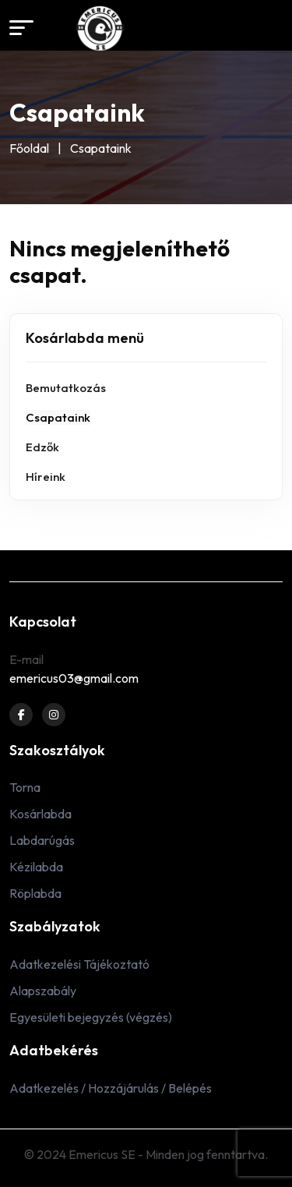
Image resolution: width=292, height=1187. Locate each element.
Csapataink (58, 417)
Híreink (45, 476)
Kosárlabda (40, 813)
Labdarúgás (42, 840)
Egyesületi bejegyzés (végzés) (90, 1017)
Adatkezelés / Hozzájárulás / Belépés (110, 1088)
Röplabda (35, 893)
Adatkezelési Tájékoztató (79, 964)
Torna (24, 787)
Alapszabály (42, 990)
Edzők (42, 447)
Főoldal (29, 148)
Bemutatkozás (66, 387)
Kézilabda (36, 866)
